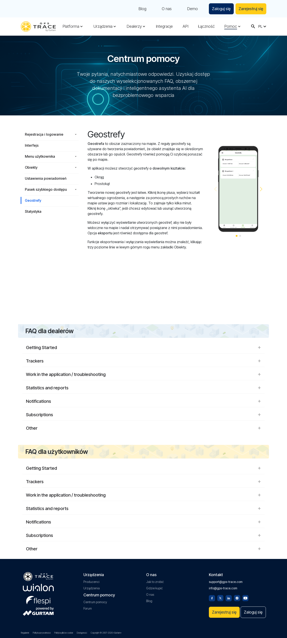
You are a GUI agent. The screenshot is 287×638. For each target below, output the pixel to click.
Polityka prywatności (42, 632)
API (185, 26)
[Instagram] (237, 598)
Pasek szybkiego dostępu (46, 189)
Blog (142, 9)
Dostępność (82, 632)
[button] (261, 189)
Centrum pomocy (95, 602)
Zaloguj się (221, 8)
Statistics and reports (143, 388)
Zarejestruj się (251, 8)
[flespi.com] (38, 599)
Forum (87, 608)
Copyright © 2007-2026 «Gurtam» (106, 632)
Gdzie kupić (154, 588)
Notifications (143, 401)
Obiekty (31, 167)
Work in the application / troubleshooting (143, 374)
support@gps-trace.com (226, 582)
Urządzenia (102, 26)
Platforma (71, 26)
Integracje (164, 26)
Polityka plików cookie (63, 632)
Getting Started (143, 347)
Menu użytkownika (40, 156)
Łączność (206, 26)
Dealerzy (134, 26)
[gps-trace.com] (38, 26)
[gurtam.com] (38, 587)
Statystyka (33, 211)
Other (143, 428)
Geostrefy (33, 200)
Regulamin (25, 632)
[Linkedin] (229, 598)
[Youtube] (245, 598)
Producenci (91, 582)
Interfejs (32, 145)
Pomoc (230, 26)
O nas (167, 9)
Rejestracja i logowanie (44, 134)
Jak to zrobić (155, 582)
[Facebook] (212, 598)
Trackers (143, 361)
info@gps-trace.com (223, 588)
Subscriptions (143, 415)
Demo (192, 9)
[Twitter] (220, 598)
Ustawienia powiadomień (45, 178)
